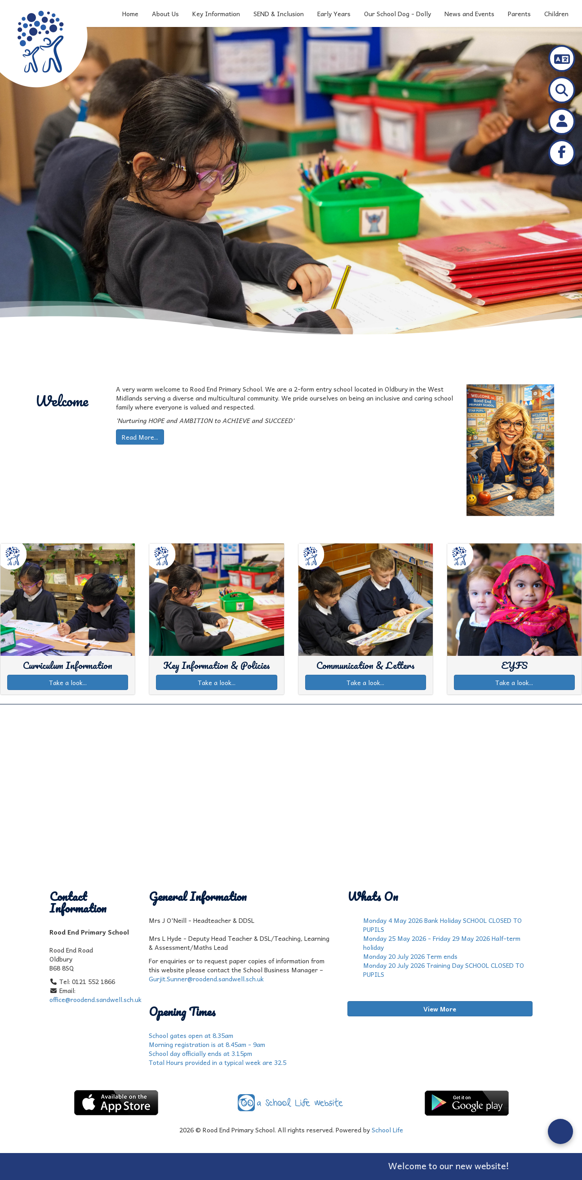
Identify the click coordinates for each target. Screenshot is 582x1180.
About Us (165, 13)
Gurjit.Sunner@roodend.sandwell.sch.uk (206, 979)
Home (130, 13)
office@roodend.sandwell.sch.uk (95, 999)
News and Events (469, 13)
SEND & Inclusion (278, 13)
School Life (387, 1130)
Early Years (334, 13)
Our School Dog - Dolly (397, 13)
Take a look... (68, 682)
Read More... (140, 437)
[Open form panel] (560, 1131)
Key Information (216, 13)
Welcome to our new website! (463, 1165)
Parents (519, 13)
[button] (473, 450)
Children (556, 13)
